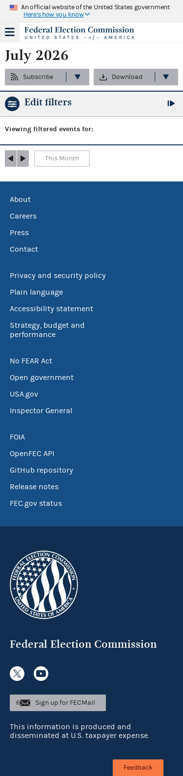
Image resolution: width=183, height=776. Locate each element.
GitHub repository (41, 470)
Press (19, 232)
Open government (42, 377)
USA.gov (24, 394)
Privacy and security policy (58, 275)
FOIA (17, 437)
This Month (62, 158)
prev (11, 158)
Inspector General (41, 410)
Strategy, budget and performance (47, 330)
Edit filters (48, 102)
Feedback (138, 768)
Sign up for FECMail (65, 703)
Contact (24, 249)
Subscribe (38, 77)
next (23, 158)
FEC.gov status (36, 503)
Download (127, 77)
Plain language (36, 292)
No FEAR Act (31, 361)
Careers (23, 216)
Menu (10, 32)
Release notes (34, 486)
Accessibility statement (51, 308)
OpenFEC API (32, 453)
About (20, 199)
